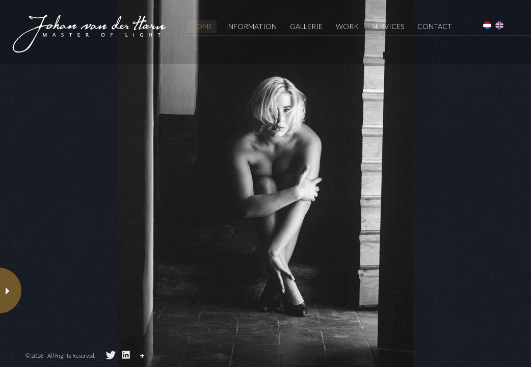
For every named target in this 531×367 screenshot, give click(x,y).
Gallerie (306, 26)
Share (144, 357)
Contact (434, 26)
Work (347, 26)
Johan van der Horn (89, 33)
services (388, 26)
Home (202, 26)
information (251, 26)
